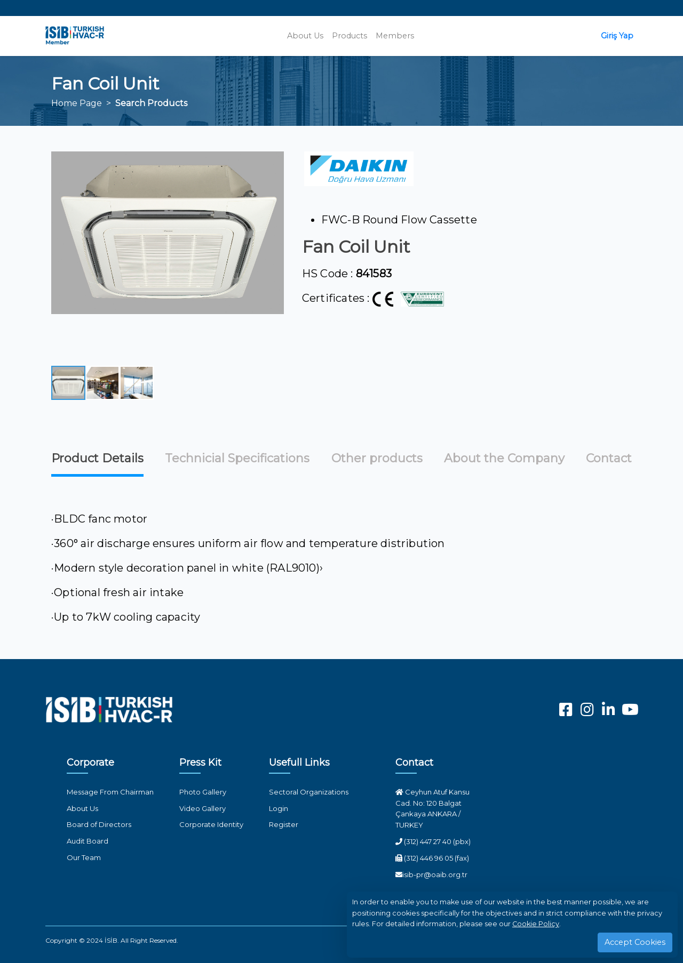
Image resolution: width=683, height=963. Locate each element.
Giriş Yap (617, 36)
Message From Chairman (110, 792)
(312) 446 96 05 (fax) (432, 858)
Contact (414, 762)
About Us (305, 36)
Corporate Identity (211, 824)
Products (349, 36)
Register (283, 824)
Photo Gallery (202, 792)
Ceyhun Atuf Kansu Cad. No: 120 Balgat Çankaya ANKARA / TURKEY (432, 808)
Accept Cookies (635, 942)
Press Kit (200, 762)
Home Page (76, 103)
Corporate (90, 762)
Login (278, 808)
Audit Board (87, 841)
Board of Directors (99, 824)
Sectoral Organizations (308, 792)
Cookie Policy (535, 924)
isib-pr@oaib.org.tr (431, 874)
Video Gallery (202, 808)
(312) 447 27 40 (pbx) (433, 841)
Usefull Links (299, 762)
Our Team (84, 857)
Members (395, 36)
